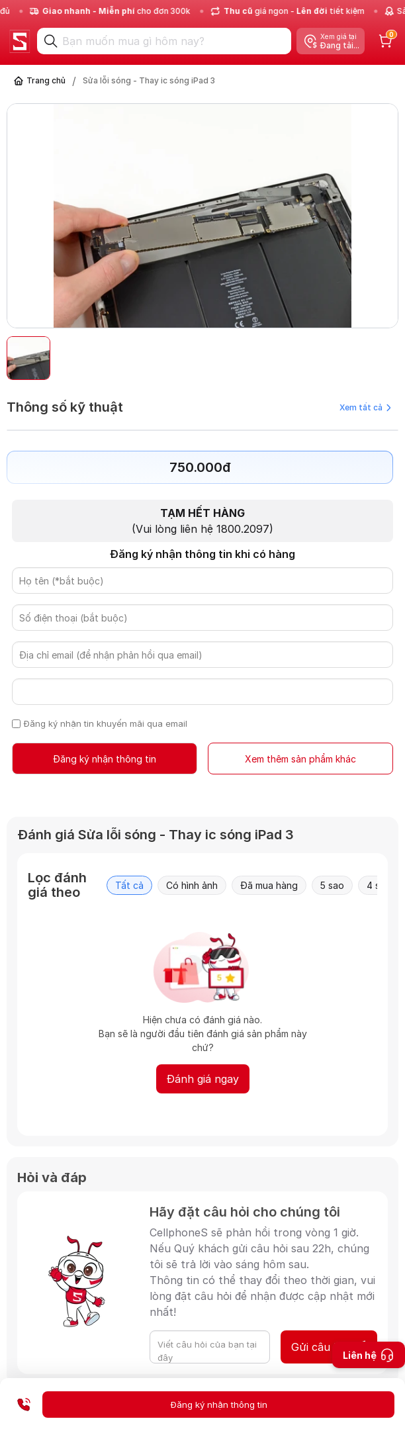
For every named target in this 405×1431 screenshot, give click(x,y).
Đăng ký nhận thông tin (104, 758)
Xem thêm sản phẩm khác (300, 758)
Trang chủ (46, 80)
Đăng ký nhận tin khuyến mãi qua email (105, 723)
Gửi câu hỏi (329, 1347)
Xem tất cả (365, 407)
